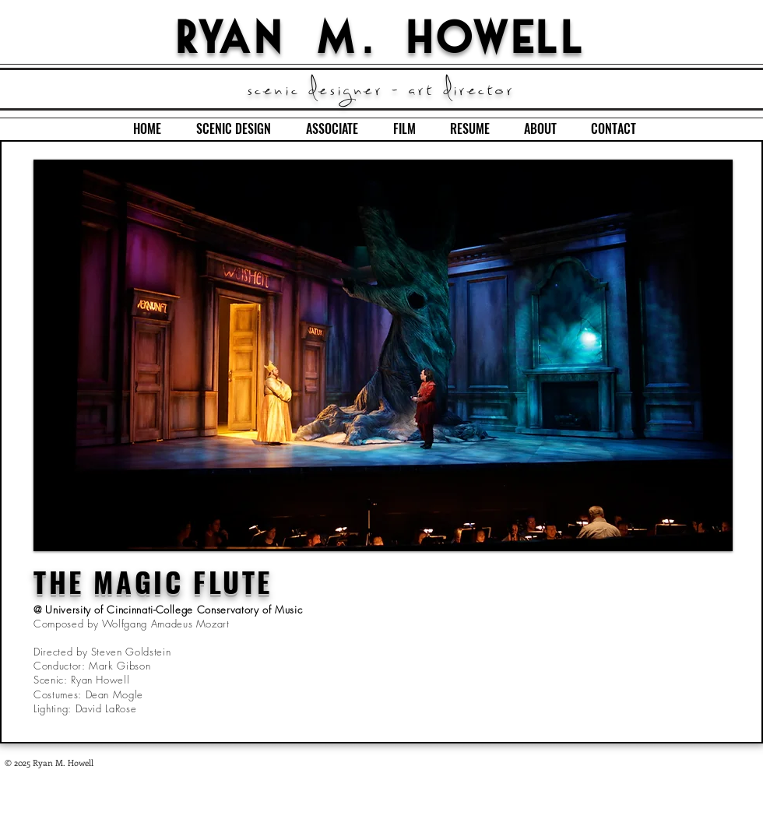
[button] (383, 355)
